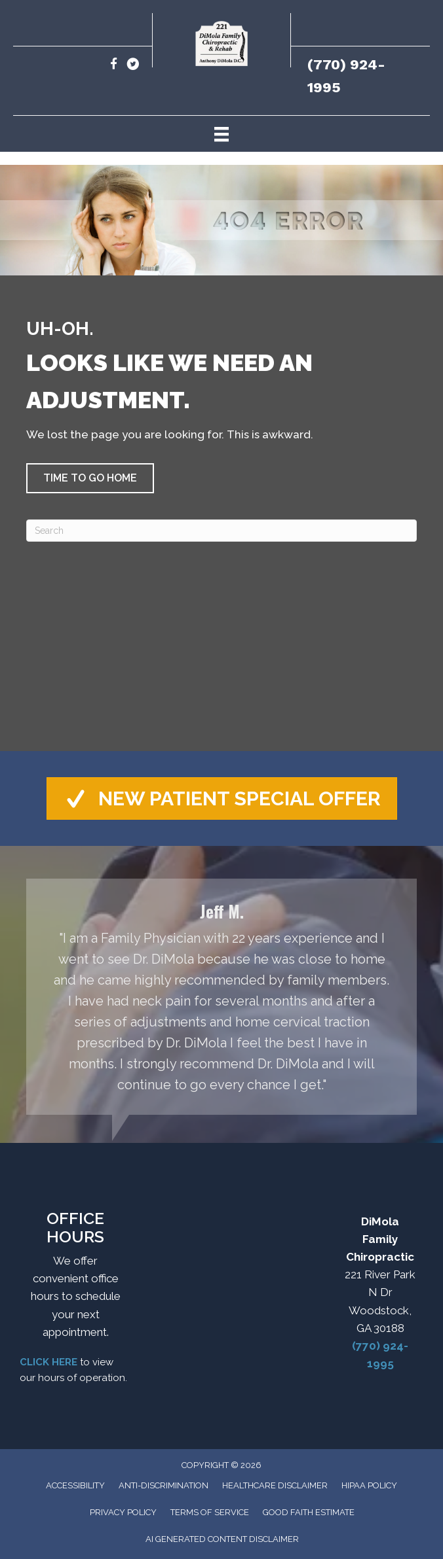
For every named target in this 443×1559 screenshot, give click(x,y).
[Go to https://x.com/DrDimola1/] (132, 66)
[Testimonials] (221, 997)
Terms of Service (209, 1512)
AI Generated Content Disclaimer (222, 1539)
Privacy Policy (123, 1512)
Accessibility (75, 1485)
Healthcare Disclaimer (275, 1485)
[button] (90, 478)
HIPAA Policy (369, 1485)
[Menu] (221, 133)
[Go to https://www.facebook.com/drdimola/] (113, 66)
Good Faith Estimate (309, 1512)
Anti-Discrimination (163, 1485)
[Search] (221, 530)
